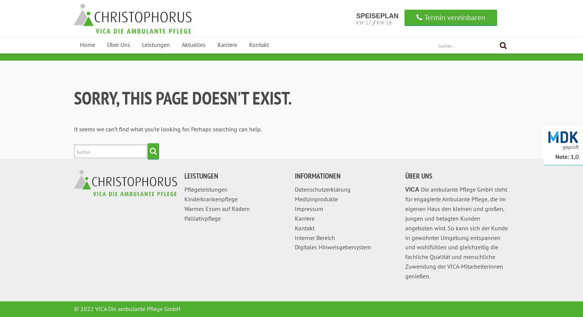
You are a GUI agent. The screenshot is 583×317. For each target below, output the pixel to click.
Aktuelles (194, 44)
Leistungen (156, 44)
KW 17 (363, 22)
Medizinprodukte (316, 199)
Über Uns (118, 44)
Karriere (227, 44)
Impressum (309, 208)
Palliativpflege (202, 218)
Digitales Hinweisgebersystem (333, 247)
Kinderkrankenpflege (211, 199)
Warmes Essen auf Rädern (217, 208)
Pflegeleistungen (206, 189)
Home (87, 44)
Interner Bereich (315, 237)
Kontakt (259, 44)
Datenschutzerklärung (323, 189)
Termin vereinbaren (450, 17)
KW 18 (384, 22)
